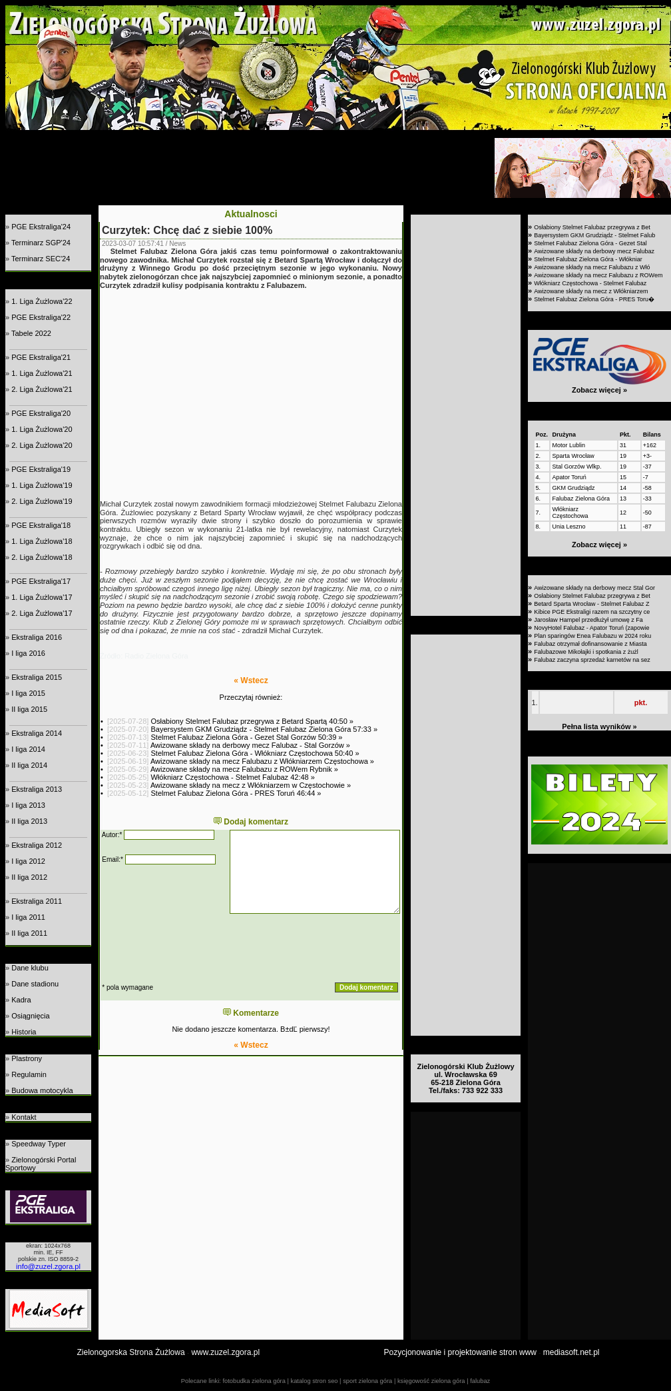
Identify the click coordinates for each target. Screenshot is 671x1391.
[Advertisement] (248, 168)
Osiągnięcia (30, 1016)
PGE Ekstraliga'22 (41, 317)
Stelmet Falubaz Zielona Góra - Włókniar (588, 259)
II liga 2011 (29, 933)
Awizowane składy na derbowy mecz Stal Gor (594, 588)
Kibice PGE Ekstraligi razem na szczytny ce (592, 612)
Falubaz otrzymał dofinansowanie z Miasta (590, 644)
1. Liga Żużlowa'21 (41, 373)
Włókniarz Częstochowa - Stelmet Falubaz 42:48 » (232, 777)
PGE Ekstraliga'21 (41, 357)
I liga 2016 (28, 653)
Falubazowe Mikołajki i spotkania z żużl (586, 652)
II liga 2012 (29, 877)
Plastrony (26, 1058)
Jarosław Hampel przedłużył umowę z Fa (588, 620)
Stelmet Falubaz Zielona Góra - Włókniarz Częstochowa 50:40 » (254, 753)
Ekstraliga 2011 (36, 901)
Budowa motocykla (42, 1090)
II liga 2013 (29, 821)
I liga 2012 (28, 861)
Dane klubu (30, 968)
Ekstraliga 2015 (36, 677)
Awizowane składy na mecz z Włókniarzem (591, 291)
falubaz (480, 1381)
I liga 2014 (28, 749)
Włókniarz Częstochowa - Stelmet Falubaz (590, 283)
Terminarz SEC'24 (40, 259)
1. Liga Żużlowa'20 (41, 429)
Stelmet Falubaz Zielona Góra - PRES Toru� (594, 299)
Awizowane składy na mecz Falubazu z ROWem (598, 275)
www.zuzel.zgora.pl (225, 1352)
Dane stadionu (35, 984)
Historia (23, 1032)
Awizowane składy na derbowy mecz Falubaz (594, 251)
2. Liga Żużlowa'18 (41, 557)
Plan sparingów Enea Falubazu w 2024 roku (592, 636)
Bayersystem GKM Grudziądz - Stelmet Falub (594, 235)
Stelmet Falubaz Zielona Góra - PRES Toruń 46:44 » (235, 793)
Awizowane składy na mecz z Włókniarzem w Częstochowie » (250, 785)
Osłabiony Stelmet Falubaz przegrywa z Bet (592, 227)
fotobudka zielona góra (253, 1381)
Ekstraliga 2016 (36, 637)
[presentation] (202, 948)
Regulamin (29, 1074)
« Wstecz (251, 680)
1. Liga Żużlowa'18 (41, 541)
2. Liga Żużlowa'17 (41, 613)
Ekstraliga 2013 (36, 789)
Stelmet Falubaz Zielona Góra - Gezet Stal (590, 243)
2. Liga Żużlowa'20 (41, 445)
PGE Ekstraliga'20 (41, 413)
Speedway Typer (38, 1144)
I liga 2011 (28, 917)
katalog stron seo (313, 1381)
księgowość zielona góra (431, 1381)
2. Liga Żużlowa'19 (41, 501)
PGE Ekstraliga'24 (41, 227)
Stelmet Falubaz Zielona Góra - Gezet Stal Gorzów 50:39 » (246, 737)
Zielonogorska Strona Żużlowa (131, 1352)
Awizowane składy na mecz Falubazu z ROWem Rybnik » (244, 769)
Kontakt (23, 1117)
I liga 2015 (28, 693)
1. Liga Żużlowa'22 (41, 301)
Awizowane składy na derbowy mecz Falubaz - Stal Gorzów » (250, 745)
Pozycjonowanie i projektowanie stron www (460, 1352)
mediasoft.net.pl (571, 1352)
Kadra (21, 1000)
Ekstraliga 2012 (36, 845)
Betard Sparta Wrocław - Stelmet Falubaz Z (591, 604)
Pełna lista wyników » (599, 726)
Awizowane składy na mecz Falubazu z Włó (592, 267)
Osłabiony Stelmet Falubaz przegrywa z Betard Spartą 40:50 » (251, 721)
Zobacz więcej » (599, 390)
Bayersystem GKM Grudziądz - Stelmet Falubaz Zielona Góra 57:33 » (263, 729)
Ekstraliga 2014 (36, 733)
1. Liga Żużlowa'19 (41, 485)
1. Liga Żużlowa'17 (41, 597)
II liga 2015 (29, 709)
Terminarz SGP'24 (41, 243)
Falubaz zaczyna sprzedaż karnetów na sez (592, 660)
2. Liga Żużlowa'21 (41, 389)
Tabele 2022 (31, 333)
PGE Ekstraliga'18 (41, 525)
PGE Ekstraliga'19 (41, 469)
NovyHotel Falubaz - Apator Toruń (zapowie (591, 628)
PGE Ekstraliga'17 (41, 581)
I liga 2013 (28, 805)
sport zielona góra (367, 1381)
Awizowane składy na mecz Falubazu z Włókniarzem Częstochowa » (262, 761)
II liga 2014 (29, 765)
